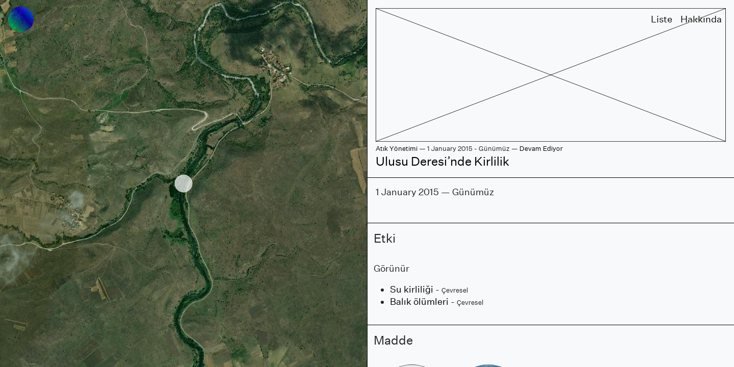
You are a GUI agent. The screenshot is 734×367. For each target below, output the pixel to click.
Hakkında (701, 19)
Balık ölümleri (419, 301)
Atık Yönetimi (396, 148)
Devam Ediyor (541, 148)
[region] (183, 183)
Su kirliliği (411, 289)
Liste (661, 19)
